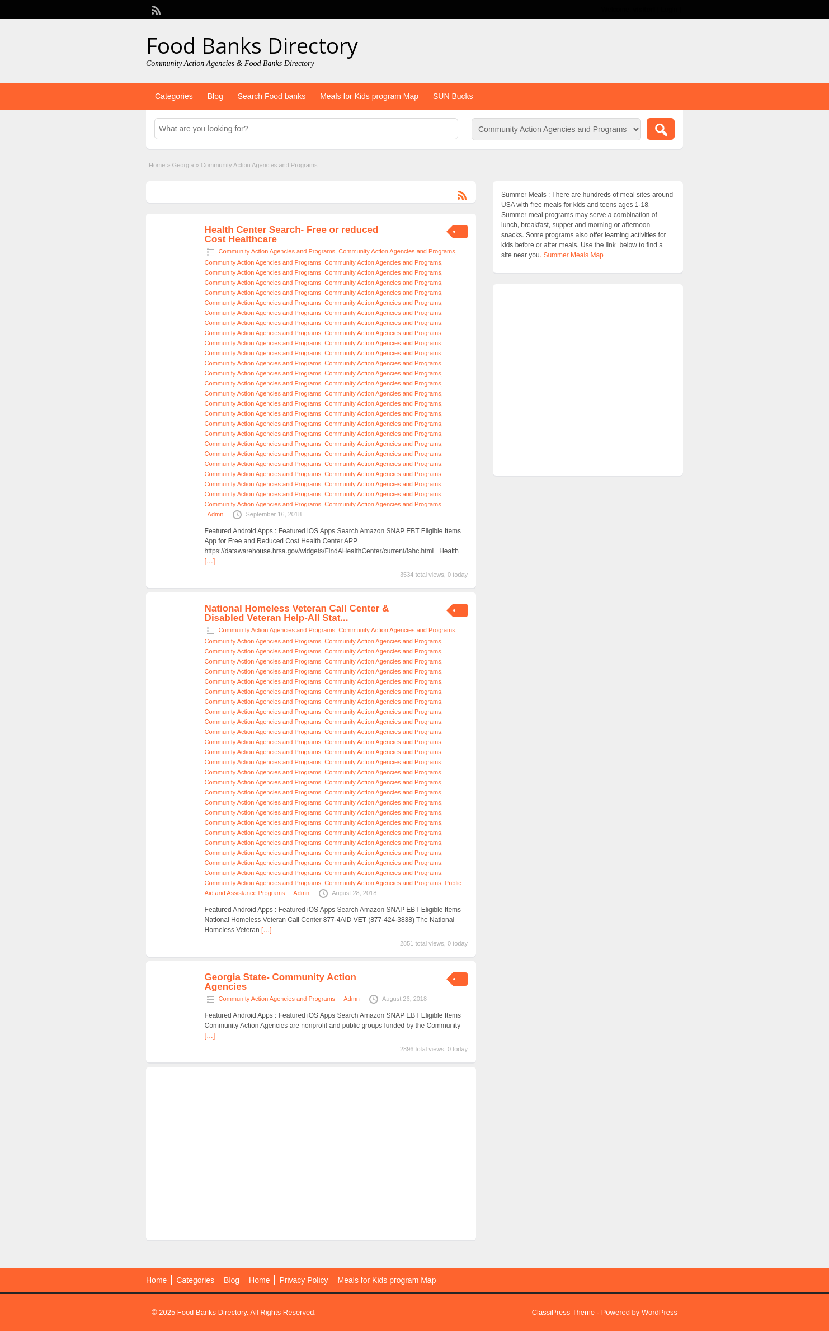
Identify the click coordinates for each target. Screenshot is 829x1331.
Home (157, 165)
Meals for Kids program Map (369, 96)
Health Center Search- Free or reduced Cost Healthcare (292, 234)
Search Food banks (271, 96)
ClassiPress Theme (563, 1312)
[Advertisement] (311, 1153)
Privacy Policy (303, 1280)
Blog (215, 96)
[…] (210, 561)
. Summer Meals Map (572, 255)
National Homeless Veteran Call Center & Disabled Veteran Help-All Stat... (297, 613)
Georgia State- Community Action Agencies (280, 982)
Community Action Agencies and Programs (277, 251)
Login (669, 9)
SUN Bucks (453, 96)
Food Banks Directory (252, 45)
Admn (216, 514)
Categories (174, 96)
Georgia (183, 165)
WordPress (659, 1312)
